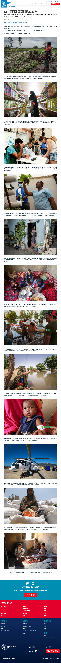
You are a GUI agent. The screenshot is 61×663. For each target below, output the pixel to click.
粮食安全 (25, 22)
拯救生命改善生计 (9, 3)
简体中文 (56, 1)
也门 (2, 611)
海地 (24, 615)
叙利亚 (24, 606)
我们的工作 (37, 3)
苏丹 (45, 611)
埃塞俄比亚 (25, 608)
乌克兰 (3, 608)
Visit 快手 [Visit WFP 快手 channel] (33, 651)
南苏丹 (3, 615)
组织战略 (3, 623)
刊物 (45, 623)
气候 (9, 22)
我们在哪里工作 (44, 3)
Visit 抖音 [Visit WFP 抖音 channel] (36, 651)
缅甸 (45, 608)
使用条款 (58, 658)
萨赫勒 (45, 613)
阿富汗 (45, 615)
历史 (2, 628)
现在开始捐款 (55, 4)
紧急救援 (25, 633)
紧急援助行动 (14, 22)
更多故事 (13, 6)
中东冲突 (3, 606)
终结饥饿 (25, 623)
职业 (45, 635)
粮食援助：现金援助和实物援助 (29, 631)
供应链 (24, 628)
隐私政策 (52, 658)
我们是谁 (31, 3)
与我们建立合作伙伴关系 (49, 638)
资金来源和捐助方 (5, 631)
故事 (45, 626)
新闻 (45, 628)
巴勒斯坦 (25, 613)
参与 (49, 3)
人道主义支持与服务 (27, 626)
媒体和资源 (50, 1)
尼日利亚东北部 (26, 611)
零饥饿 (20, 22)
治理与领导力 (4, 626)
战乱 (5, 22)
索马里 (45, 606)
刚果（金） (4, 613)
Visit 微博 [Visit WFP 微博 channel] (30, 651)
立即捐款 (30, 594)
